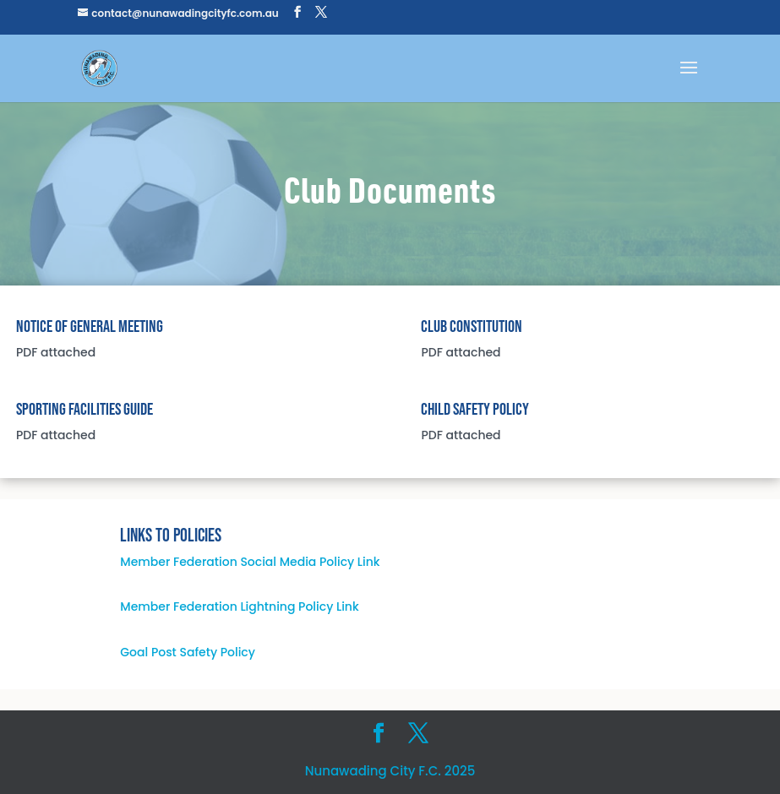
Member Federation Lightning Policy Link (239, 606)
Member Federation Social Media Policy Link (249, 561)
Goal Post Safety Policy (187, 652)
